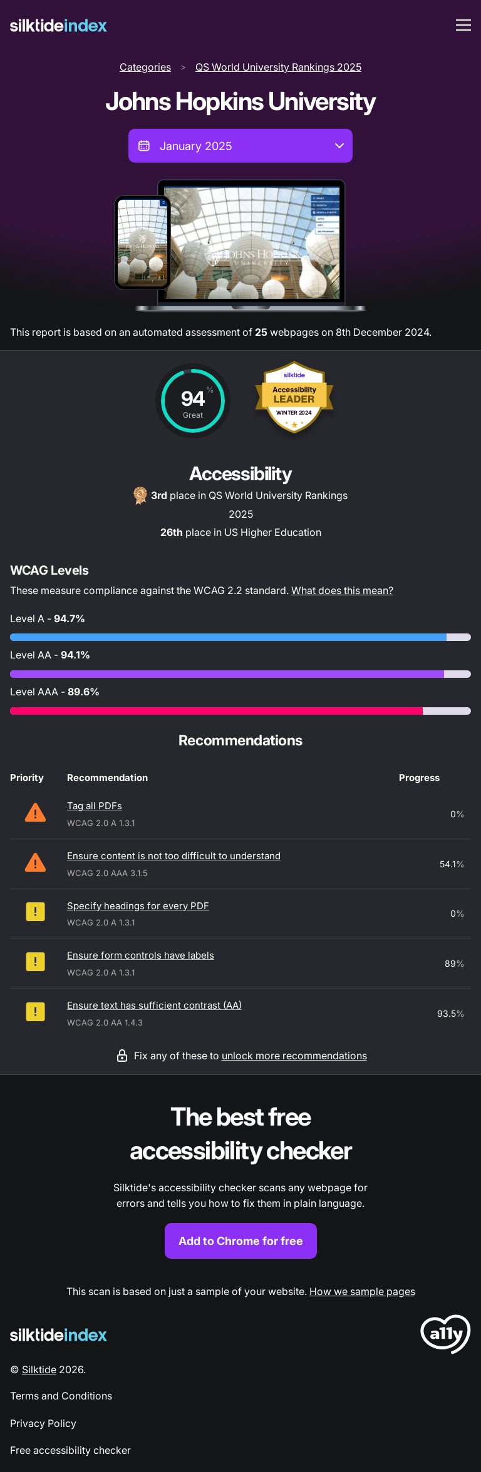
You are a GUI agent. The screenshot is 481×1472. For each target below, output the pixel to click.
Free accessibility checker (70, 1450)
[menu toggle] (463, 25)
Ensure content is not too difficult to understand (174, 856)
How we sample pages (362, 1291)
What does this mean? (342, 590)
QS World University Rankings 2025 (278, 67)
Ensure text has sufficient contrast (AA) (154, 1005)
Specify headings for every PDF (138, 906)
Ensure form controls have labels (140, 955)
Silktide (39, 1369)
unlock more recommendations (294, 1055)
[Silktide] (58, 25)
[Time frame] (240, 146)
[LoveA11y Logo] (445, 1336)
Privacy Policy (43, 1423)
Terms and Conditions (61, 1395)
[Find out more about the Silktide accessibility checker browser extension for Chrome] (240, 1179)
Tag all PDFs (94, 806)
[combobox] (240, 146)
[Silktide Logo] (58, 1334)
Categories (145, 67)
